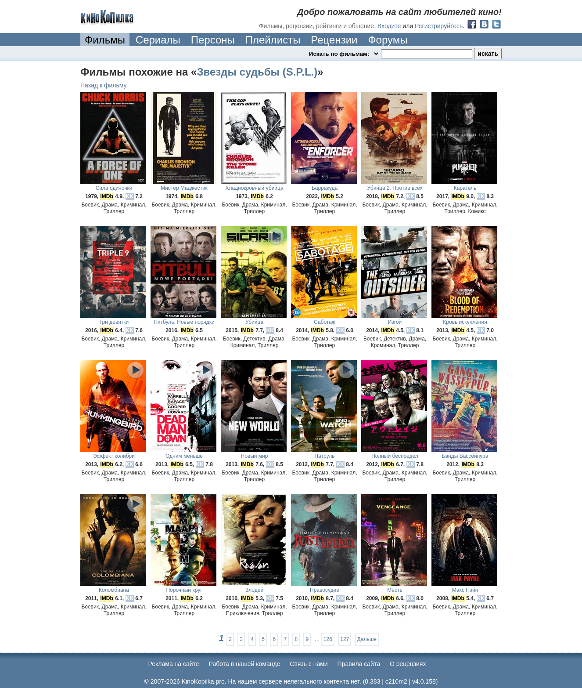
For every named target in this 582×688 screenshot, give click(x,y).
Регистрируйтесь (439, 25)
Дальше (367, 639)
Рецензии (334, 40)
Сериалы (158, 40)
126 (327, 639)
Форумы (387, 40)
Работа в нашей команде (244, 663)
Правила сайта (359, 663)
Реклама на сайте (173, 663)
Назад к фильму (103, 85)
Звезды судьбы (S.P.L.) (257, 72)
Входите (389, 25)
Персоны (213, 40)
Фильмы (105, 40)
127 (344, 639)
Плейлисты (273, 40)
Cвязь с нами (308, 663)
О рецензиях (408, 663)
